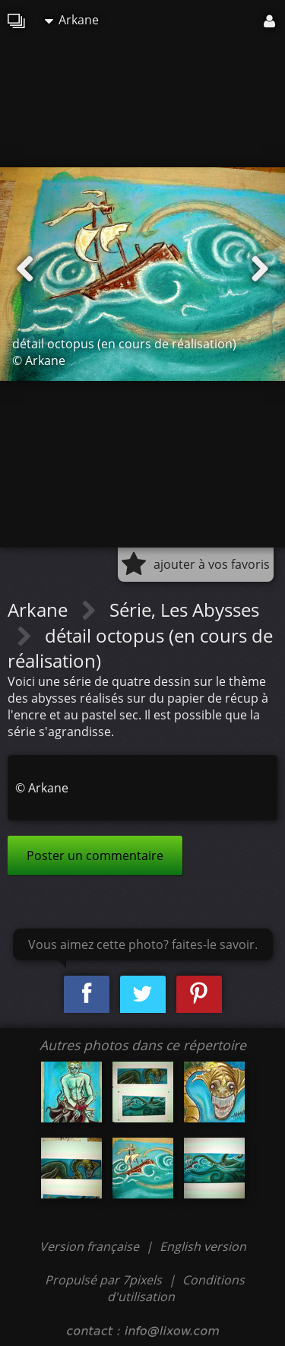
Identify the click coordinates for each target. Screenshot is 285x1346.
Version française (91, 1246)
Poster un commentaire (95, 855)
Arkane (72, 19)
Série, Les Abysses (184, 609)
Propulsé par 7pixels (103, 1279)
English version (203, 1246)
